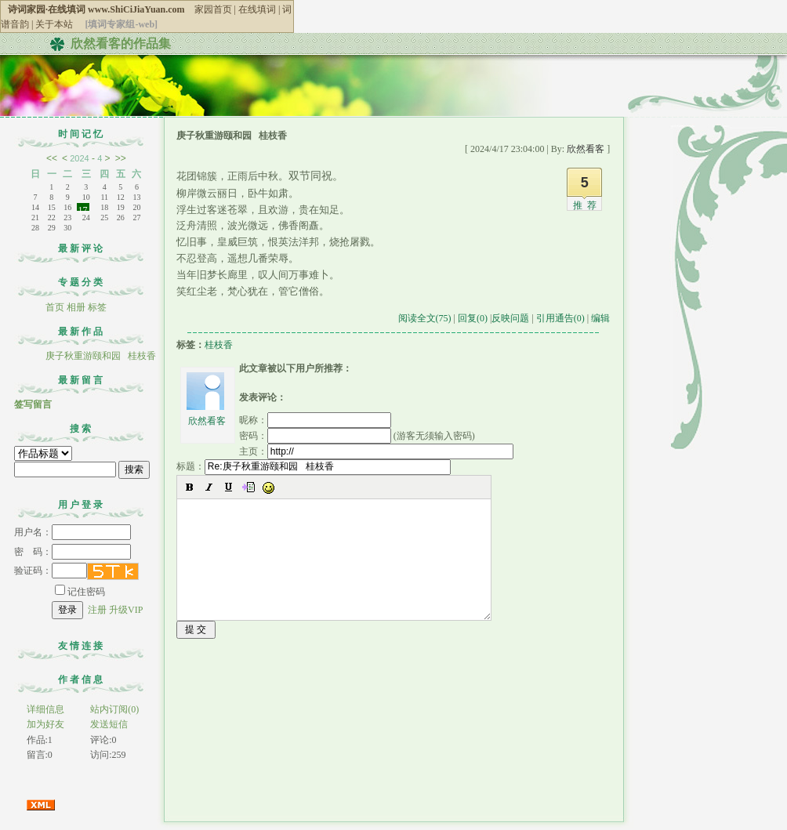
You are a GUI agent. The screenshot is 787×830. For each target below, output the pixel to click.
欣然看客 (207, 420)
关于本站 (54, 24)
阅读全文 (425, 318)
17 (83, 208)
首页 (54, 307)
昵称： (315, 420)
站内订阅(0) (114, 709)
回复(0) (473, 318)
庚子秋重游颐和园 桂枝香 (100, 355)
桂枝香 (219, 344)
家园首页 (213, 9)
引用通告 (560, 318)
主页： (376, 451)
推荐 (587, 205)
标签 (97, 307)
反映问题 (510, 318)
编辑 (600, 318)
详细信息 (45, 709)
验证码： (50, 570)
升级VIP (126, 609)
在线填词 (257, 9)
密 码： (72, 551)
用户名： (72, 532)
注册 (97, 609)
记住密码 (80, 591)
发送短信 (109, 724)
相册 (76, 307)
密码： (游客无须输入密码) (357, 435)
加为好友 (45, 724)
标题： (313, 466)
